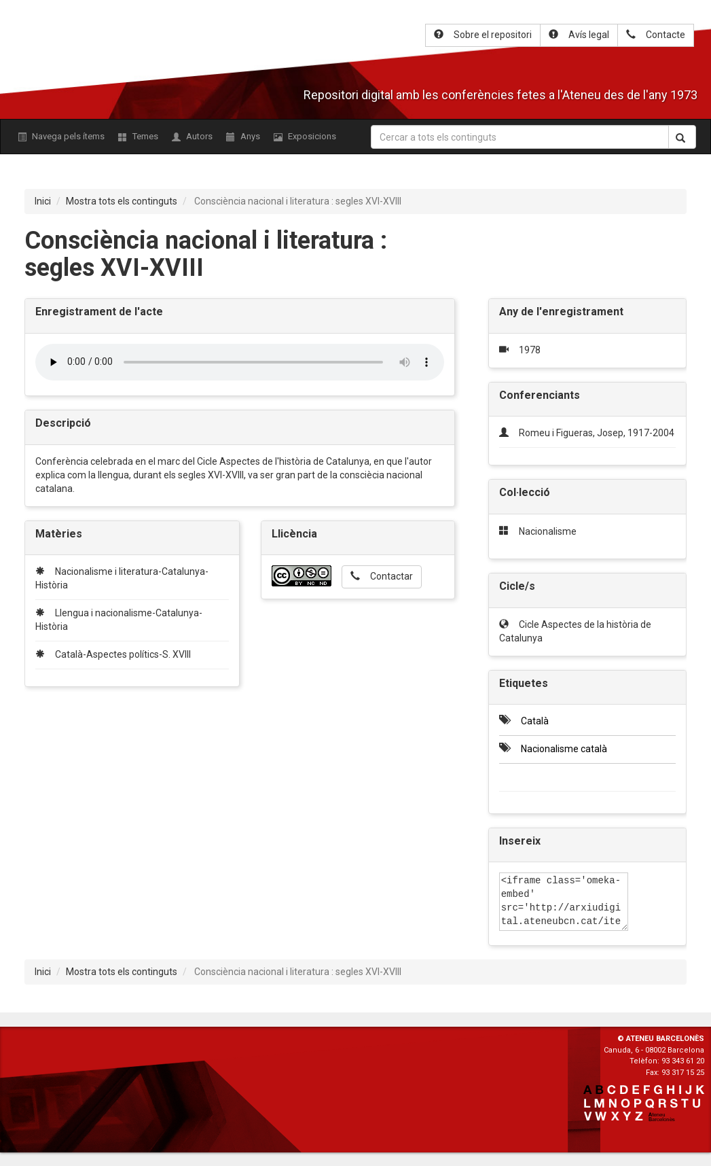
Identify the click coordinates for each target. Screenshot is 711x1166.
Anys (243, 136)
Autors (192, 136)
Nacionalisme (548, 531)
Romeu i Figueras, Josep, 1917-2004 (596, 432)
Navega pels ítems (61, 136)
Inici (43, 201)
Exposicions (305, 136)
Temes (138, 136)
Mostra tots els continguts (121, 201)
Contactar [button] (381, 576)
